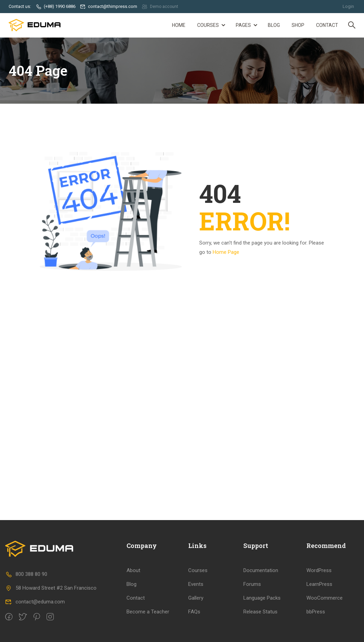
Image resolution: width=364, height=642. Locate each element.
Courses (208, 25)
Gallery (195, 597)
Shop (298, 25)
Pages (243, 25)
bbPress (315, 611)
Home (178, 25)
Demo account (160, 6)
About (133, 570)
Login (348, 6)
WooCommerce (324, 597)
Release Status (260, 611)
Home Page (226, 252)
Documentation (260, 570)
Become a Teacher (148, 611)
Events (195, 584)
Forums (252, 584)
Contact (327, 25)
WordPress (319, 570)
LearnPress (319, 584)
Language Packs (262, 597)
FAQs (194, 611)
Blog (274, 25)
